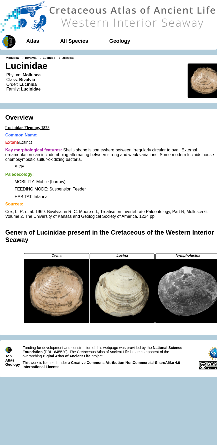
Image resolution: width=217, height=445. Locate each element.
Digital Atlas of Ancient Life (66, 356)
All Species (74, 41)
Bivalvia (31, 57)
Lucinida (49, 57)
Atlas (32, 41)
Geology (119, 41)
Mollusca (12, 57)
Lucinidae (31, 89)
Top (8, 356)
